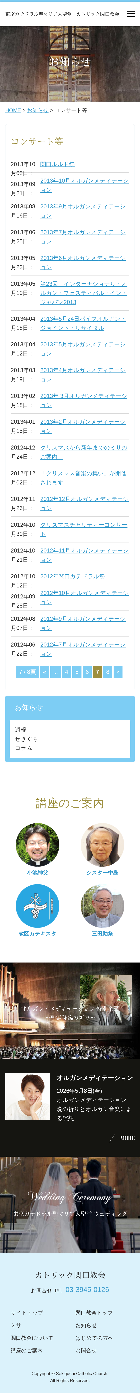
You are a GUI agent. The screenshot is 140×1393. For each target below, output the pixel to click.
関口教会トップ (94, 1313)
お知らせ (38, 110)
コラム (23, 748)
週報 (20, 730)
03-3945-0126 (87, 1289)
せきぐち (26, 739)
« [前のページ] (44, 672)
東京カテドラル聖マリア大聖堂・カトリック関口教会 (62, 14)
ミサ (16, 1325)
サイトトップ (27, 1313)
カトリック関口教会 (70, 1275)
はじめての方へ (94, 1338)
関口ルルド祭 (57, 164)
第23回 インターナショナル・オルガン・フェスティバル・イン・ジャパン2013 (83, 293)
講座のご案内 (27, 1350)
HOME (13, 110)
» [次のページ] (118, 672)
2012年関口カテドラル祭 (72, 576)
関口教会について (32, 1338)
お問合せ (86, 1350)
